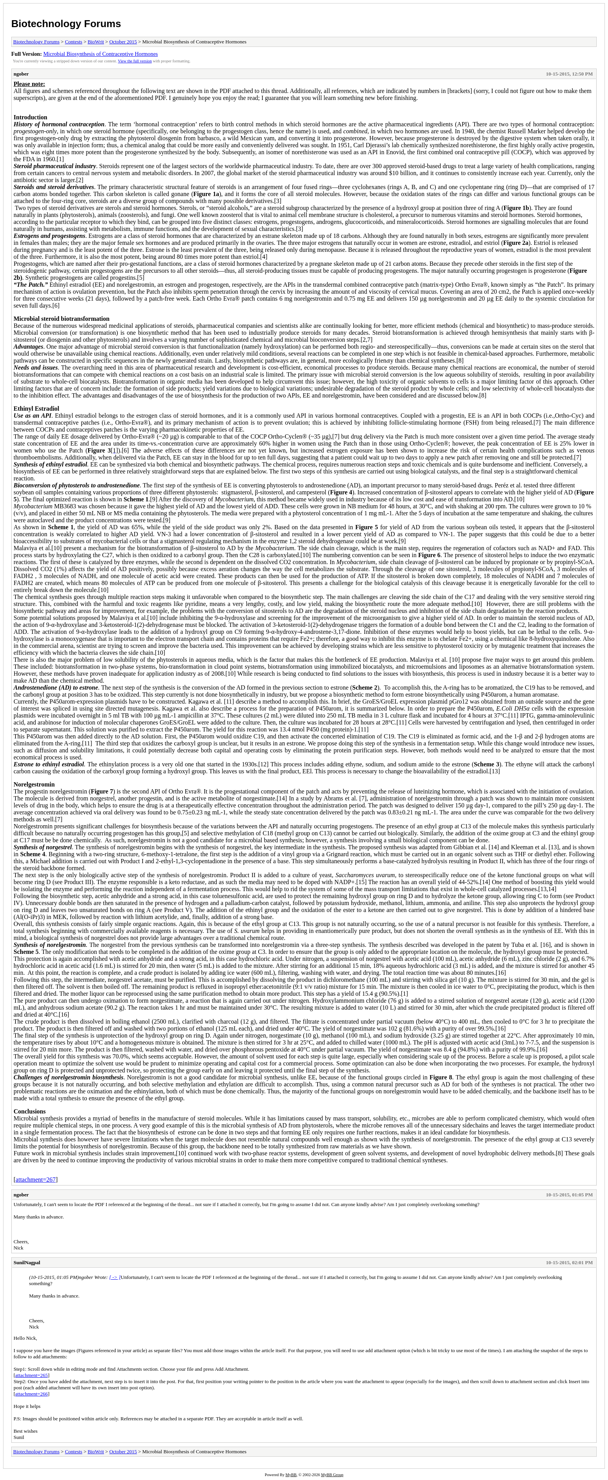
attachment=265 (31, 1375)
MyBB (290, 1475)
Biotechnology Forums (66, 23)
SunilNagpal (27, 1262)
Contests (73, 42)
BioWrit (96, 42)
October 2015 (123, 42)
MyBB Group (332, 1475)
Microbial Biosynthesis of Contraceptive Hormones (100, 54)
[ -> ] (115, 1277)
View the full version (135, 61)
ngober (21, 74)
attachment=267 (35, 1179)
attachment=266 (31, 1394)
